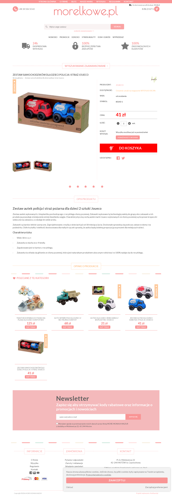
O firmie (64, 1)
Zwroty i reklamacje (74, 463)
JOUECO (120, 85)
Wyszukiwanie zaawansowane (85, 65)
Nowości (53, 37)
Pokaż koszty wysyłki (128, 137)
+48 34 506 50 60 (26, 9)
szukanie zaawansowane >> (84, 31)
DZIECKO (76, 37)
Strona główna (47, 1)
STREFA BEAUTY (89, 37)
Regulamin (114, 1)
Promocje (64, 37)
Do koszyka (125, 148)
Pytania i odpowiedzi (74, 460)
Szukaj (117, 26)
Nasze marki (86, 1)
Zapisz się (133, 417)
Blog (73, 1)
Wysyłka (101, 1)
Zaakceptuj (117, 480)
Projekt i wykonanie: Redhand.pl (147, 493)
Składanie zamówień (74, 466)
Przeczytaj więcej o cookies (98, 474)
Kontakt (128, 1)
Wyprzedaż (118, 37)
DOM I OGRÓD (104, 37)
